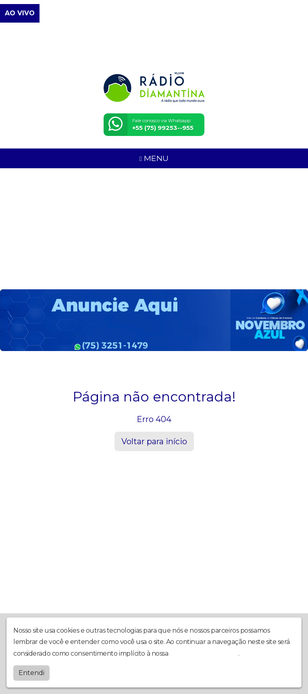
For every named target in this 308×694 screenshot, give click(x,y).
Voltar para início (154, 441)
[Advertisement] (154, 228)
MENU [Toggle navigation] (154, 158)
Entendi (31, 673)
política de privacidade (204, 653)
